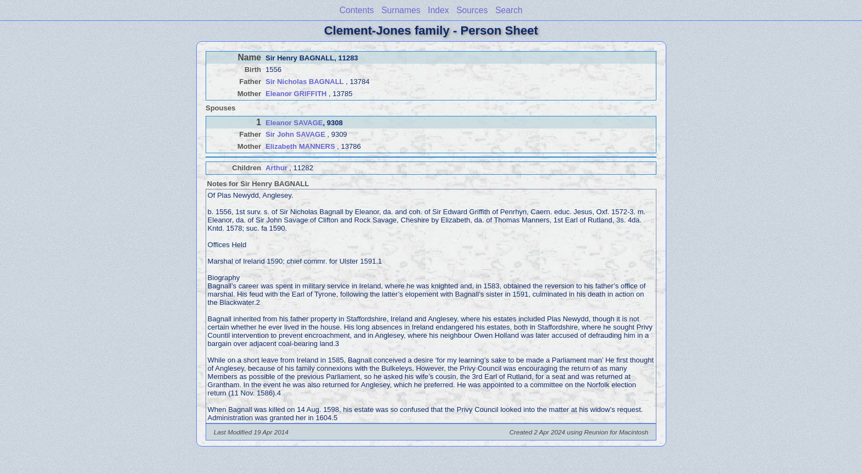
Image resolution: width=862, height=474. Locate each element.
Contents (357, 10)
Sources (472, 10)
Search (508, 10)
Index (438, 10)
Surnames (401, 10)
